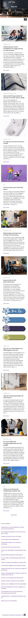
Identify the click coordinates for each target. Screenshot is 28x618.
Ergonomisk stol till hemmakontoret (10, 547)
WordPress (12, 615)
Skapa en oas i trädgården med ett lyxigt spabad (13, 584)
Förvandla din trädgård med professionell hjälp (13, 565)
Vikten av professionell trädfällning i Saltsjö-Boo (11, 490)
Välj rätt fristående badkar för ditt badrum (12, 554)
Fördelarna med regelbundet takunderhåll (12, 577)
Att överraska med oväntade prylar (10, 539)
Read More (6, 510)
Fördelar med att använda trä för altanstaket (12, 580)
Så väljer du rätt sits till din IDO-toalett (11, 536)
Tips (4, 486)
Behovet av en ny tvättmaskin (9, 600)
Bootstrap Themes (21, 615)
